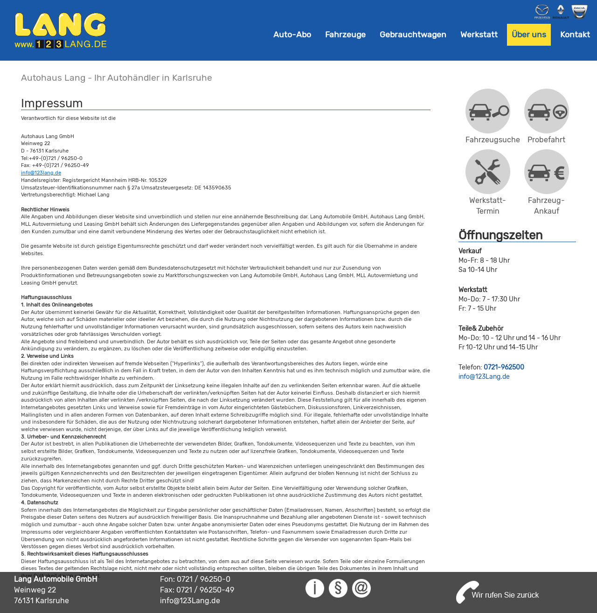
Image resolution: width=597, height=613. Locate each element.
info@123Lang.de (484, 377)
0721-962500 (504, 367)
